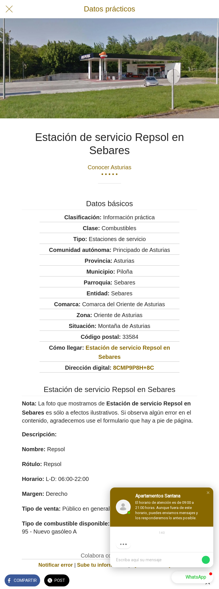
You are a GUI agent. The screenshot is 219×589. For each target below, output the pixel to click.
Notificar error (55, 565)
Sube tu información (102, 565)
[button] (208, 493)
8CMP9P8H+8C (133, 368)
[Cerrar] (9, 9)
